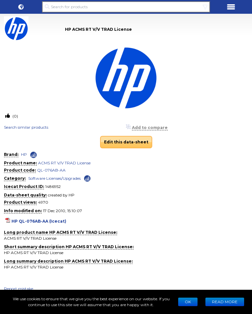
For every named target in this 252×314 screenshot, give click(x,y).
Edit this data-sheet (126, 141)
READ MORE (225, 301)
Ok (188, 301)
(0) (14, 116)
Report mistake (18, 288)
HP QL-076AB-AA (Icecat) (38, 221)
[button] (21, 6)
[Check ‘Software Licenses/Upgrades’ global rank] (87, 177)
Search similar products (26, 127)
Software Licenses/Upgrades (54, 178)
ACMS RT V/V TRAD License (64, 162)
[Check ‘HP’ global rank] (33, 155)
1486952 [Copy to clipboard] (53, 186)
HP (24, 154)
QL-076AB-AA (51, 170)
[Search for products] (126, 7)
